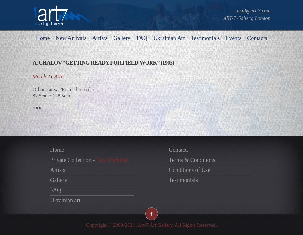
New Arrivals (71, 38)
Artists (99, 38)
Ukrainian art (65, 200)
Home (43, 38)
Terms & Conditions (192, 160)
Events (233, 38)
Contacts (257, 38)
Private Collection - (89, 160)
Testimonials (205, 38)
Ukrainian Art (169, 38)
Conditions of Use (189, 170)
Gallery (121, 38)
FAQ (141, 38)
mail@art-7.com (253, 10)
